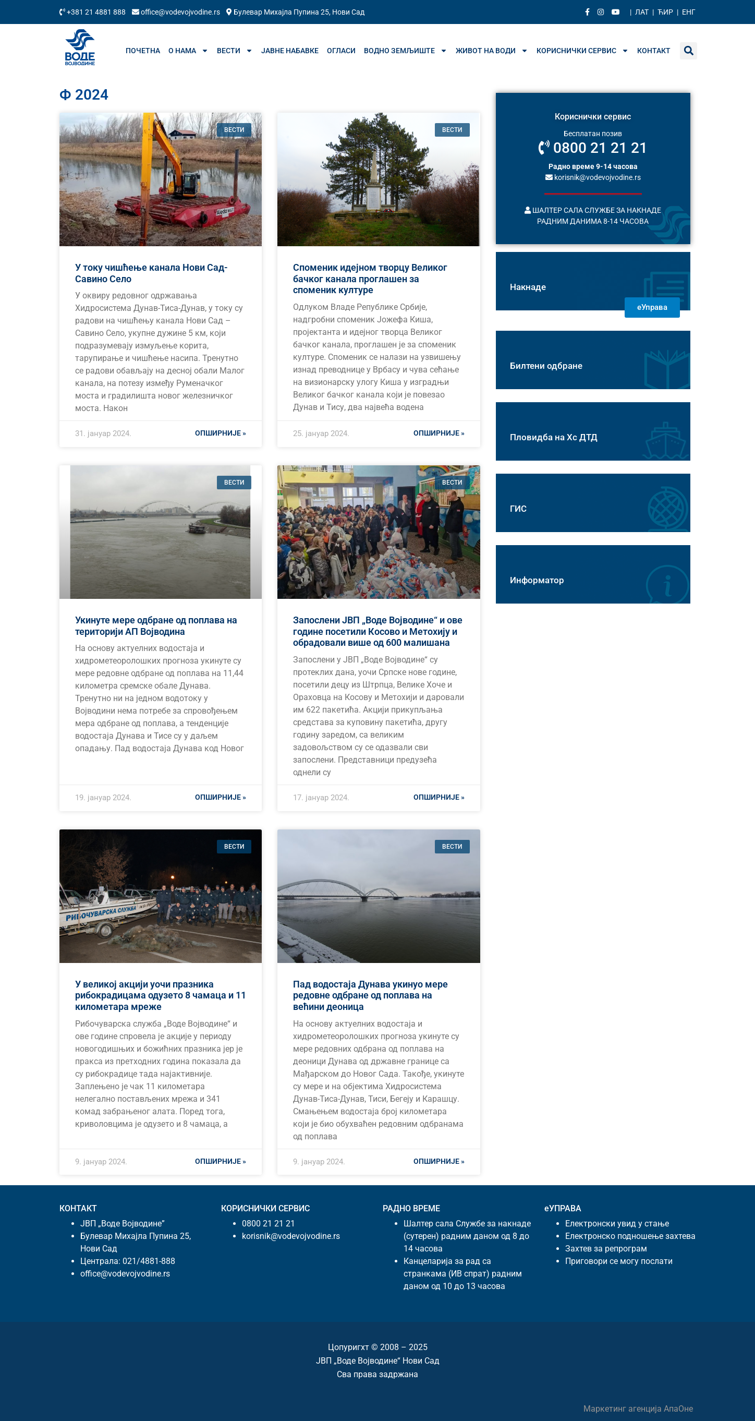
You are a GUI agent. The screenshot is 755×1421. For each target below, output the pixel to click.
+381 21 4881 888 (93, 12)
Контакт (654, 50)
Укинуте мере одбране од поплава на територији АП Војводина (156, 626)
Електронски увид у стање (617, 1224)
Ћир (665, 12)
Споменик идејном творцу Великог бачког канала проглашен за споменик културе (370, 278)
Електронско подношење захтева (630, 1236)
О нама (188, 50)
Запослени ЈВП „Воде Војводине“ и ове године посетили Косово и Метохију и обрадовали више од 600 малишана (377, 631)
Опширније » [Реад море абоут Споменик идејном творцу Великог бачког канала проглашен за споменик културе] (439, 433)
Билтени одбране (546, 365)
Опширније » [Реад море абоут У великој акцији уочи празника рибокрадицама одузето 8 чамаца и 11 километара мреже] (220, 1161)
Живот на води (492, 50)
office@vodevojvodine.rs (177, 12)
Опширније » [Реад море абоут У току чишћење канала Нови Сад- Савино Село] (220, 433)
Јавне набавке (290, 50)
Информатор (537, 580)
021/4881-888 (149, 1261)
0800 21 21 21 (593, 147)
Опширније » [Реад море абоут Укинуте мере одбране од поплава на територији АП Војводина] (220, 797)
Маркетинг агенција (623, 1409)
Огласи (341, 50)
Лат (642, 12)
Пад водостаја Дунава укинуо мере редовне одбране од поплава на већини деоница (370, 995)
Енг (689, 12)
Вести (235, 50)
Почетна (143, 50)
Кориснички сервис (583, 50)
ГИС (518, 508)
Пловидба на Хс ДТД (554, 437)
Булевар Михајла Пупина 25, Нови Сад (295, 12)
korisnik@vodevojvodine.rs (593, 177)
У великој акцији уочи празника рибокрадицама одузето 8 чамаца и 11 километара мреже (160, 995)
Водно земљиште (405, 50)
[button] (688, 50)
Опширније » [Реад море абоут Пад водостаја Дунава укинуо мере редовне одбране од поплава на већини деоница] (439, 1161)
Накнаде (528, 287)
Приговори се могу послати (619, 1261)
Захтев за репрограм (606, 1249)
